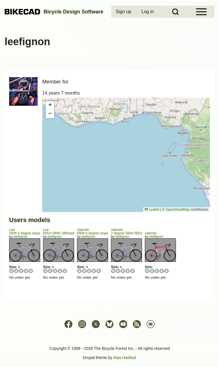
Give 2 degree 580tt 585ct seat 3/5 (123, 271)
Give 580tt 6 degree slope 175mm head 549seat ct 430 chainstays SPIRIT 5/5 (98, 271)
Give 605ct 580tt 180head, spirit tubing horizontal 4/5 (60, 271)
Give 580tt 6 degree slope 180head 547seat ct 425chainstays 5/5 (31, 271)
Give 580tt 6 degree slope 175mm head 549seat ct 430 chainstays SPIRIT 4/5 (94, 271)
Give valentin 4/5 (161, 271)
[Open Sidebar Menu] (201, 12)
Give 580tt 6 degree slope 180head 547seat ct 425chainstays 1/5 (11, 271)
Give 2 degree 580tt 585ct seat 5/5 (132, 271)
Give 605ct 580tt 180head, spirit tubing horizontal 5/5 (64, 271)
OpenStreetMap (177, 210)
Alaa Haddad (124, 357)
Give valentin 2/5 (152, 271)
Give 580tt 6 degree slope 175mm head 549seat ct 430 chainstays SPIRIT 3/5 (89, 271)
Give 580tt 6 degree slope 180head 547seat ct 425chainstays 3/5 (21, 271)
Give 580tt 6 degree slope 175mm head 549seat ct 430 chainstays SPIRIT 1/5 (79, 271)
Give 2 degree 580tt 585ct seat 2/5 (118, 271)
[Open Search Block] (175, 12)
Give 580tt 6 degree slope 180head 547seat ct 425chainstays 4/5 (26, 271)
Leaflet (152, 210)
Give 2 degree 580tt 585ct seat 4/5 (127, 271)
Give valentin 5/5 (166, 271)
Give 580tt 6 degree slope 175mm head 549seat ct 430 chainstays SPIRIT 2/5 (84, 271)
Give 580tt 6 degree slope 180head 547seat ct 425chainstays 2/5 (16, 271)
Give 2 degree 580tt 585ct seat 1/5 (113, 271)
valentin (151, 233)
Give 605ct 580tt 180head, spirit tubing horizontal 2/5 (50, 271)
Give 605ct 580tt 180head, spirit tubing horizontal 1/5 (45, 271)
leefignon (21, 237)
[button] (50, 105)
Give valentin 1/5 (147, 271)
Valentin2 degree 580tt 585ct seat (130, 231)
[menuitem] (124, 12)
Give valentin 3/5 (157, 271)
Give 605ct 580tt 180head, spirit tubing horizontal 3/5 (55, 271)
